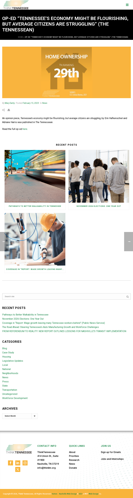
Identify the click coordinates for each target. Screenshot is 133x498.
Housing (6, 356)
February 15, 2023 (31, 103)
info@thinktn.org (46, 467)
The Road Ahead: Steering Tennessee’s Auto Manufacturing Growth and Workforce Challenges (50, 327)
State (5, 385)
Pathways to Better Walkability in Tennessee (35, 206)
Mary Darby (10, 103)
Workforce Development (15, 398)
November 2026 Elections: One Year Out (99, 206)
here (25, 129)
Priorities (74, 456)
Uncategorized (9, 394)
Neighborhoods (10, 373)
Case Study (8, 352)
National (6, 369)
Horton (54, 494)
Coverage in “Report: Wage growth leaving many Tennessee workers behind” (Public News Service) (35, 269)
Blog (4, 348)
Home (20, 37)
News (44, 103)
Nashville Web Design (68, 494)
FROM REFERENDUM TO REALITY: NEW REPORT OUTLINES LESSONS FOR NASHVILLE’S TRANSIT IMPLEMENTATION (64, 331)
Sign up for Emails (111, 452)
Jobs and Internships (112, 459)
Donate (73, 467)
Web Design (93, 494)
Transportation (9, 390)
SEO (80, 494)
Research (74, 460)
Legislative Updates (12, 361)
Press (5, 381)
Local (5, 365)
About (72, 452)
